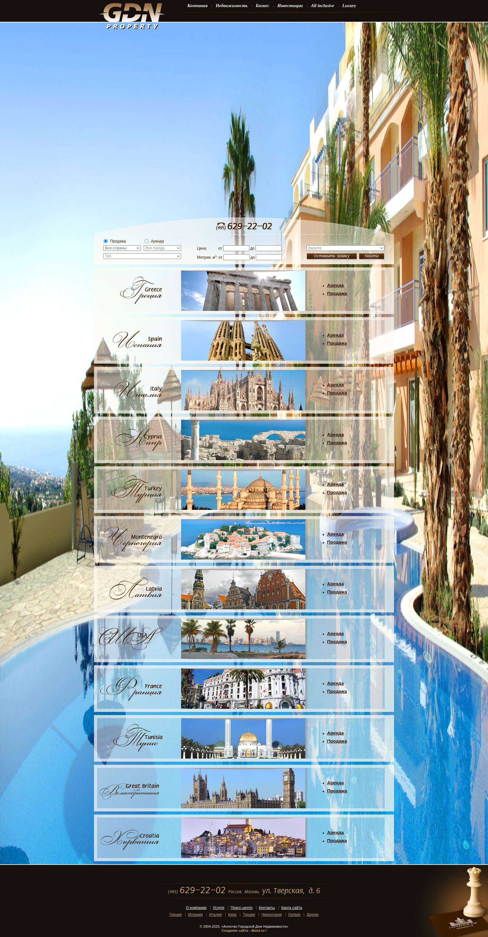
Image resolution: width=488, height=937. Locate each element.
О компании (196, 908)
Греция (175, 914)
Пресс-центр (241, 908)
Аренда (154, 241)
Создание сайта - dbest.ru (243, 930)
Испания (195, 914)
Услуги (218, 908)
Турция (249, 914)
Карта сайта (291, 908)
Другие (312, 914)
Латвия (294, 914)
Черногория (271, 914)
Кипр (232, 914)
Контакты (267, 908)
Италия (215, 914)
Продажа (115, 241)
